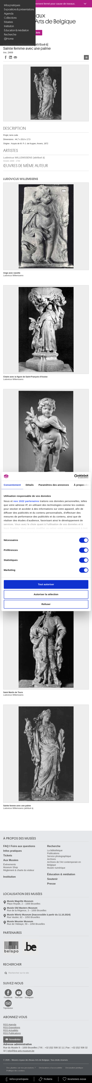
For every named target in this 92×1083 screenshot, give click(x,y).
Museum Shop (10, 867)
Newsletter (15, 1039)
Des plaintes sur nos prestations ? (21, 1068)
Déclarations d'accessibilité (50, 1068)
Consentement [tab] (12, 484)
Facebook (8, 997)
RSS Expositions (11, 1027)
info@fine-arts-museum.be (21, 1051)
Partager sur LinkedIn (10, 57)
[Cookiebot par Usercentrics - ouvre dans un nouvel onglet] (74, 476)
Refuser (46, 604)
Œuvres (86, 57)
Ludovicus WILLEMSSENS (20, 179)
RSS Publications (12, 1033)
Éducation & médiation (16, 30)
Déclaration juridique (74, 1068)
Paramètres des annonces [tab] (53, 484)
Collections (10, 17)
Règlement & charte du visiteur (18, 870)
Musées (8, 22)
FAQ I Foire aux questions (19, 846)
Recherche (10, 34)
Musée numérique (56, 868)
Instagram (29, 997)
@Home (9, 38)
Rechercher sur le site (5, 973)
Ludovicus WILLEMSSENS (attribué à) (24, 159)
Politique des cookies (15, 1070)
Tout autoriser (46, 584)
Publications (53, 853)
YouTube (18, 997)
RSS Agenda (9, 1024)
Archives (51, 859)
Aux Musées (10, 860)
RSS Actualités (10, 1030)
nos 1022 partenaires (26, 501)
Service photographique (59, 856)
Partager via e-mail (15, 57)
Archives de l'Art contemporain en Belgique (64, 863)
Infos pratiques (12, 5)
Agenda (8, 13)
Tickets (7, 855)
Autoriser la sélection (46, 594)
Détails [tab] (30, 484)
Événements (9, 864)
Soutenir (52, 879)
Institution (9, 26)
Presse (51, 883)
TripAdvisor (8, 1008)
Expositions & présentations (18, 9)
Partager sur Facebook (5, 57)
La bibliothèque (55, 850)
